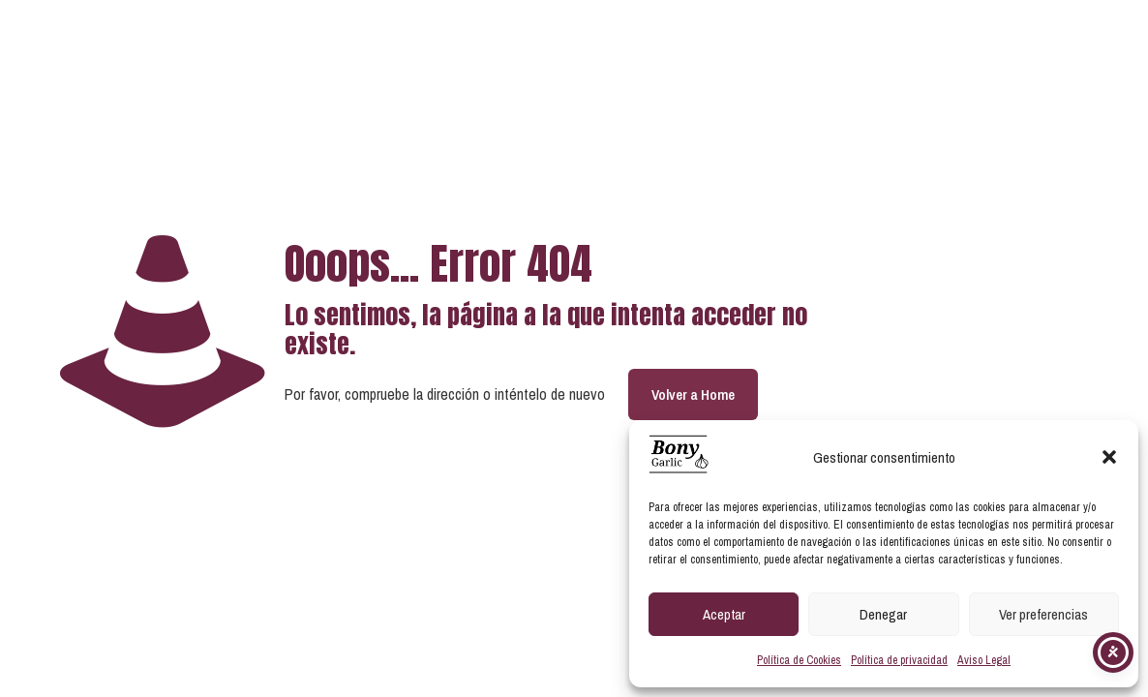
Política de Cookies (799, 660)
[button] (1109, 457)
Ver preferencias (1043, 614)
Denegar (883, 614)
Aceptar (724, 614)
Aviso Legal (984, 660)
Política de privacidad (899, 660)
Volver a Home (693, 394)
